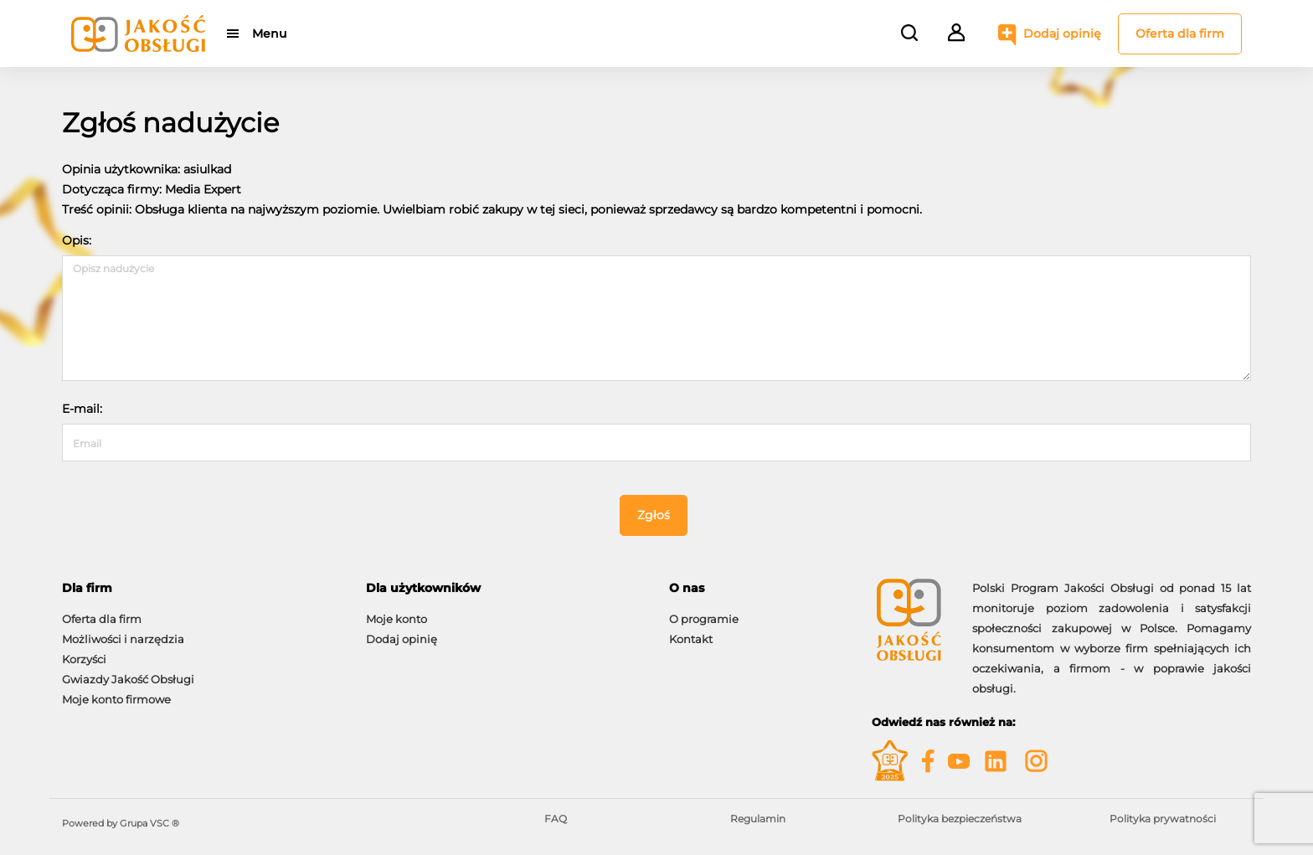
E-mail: (82, 408)
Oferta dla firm (1179, 33)
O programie (704, 619)
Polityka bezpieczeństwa (960, 818)
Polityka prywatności (1163, 818)
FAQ (555, 818)
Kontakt (691, 639)
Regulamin (757, 818)
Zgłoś (653, 515)
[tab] (201, 588)
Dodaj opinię (1062, 33)
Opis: (76, 240)
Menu (269, 33)
